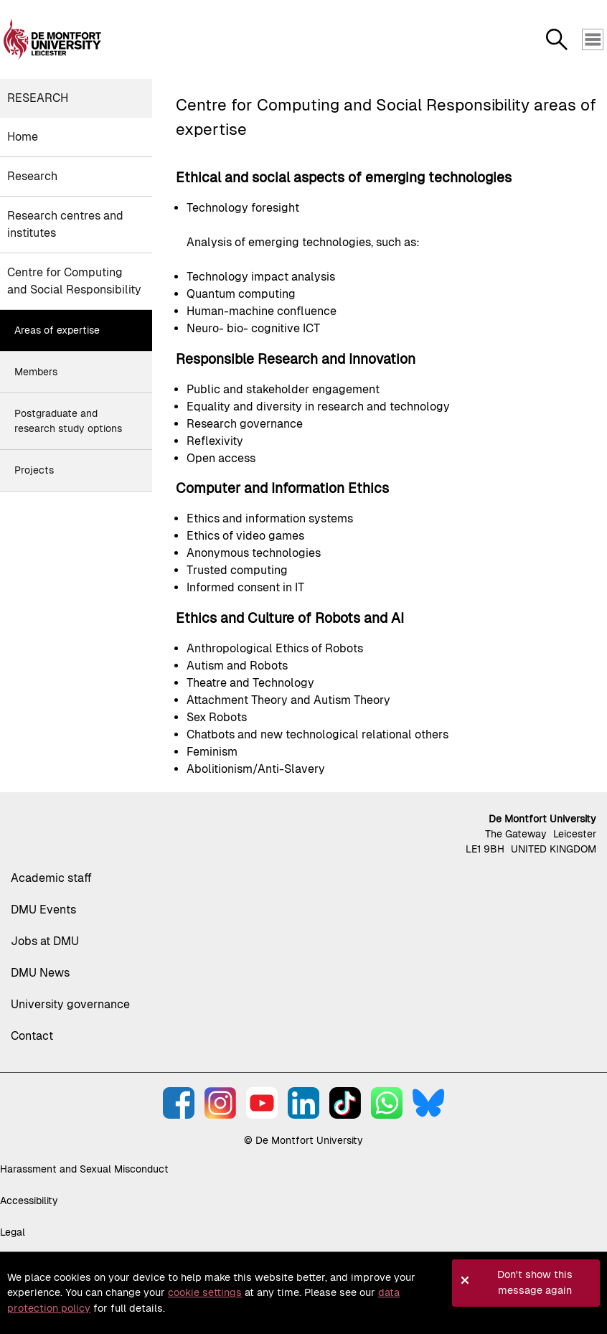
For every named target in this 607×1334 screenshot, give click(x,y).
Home (22, 137)
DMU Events (43, 909)
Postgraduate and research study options (68, 421)
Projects (34, 470)
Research (37, 98)
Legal (12, 1232)
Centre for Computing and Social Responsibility (74, 281)
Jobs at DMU (45, 941)
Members (35, 371)
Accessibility (29, 1200)
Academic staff (51, 878)
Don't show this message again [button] (535, 1282)
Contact (32, 1036)
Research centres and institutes (65, 224)
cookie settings (205, 1292)
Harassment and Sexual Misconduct (84, 1169)
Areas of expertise (57, 330)
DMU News (40, 973)
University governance (70, 1004)
